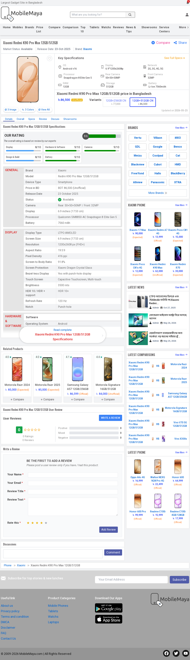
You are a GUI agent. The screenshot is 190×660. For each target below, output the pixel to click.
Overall (20, 119)
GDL (137, 146)
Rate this (14, 522)
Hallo (158, 173)
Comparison (70, 27)
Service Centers (164, 29)
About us (7, 605)
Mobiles (18, 27)
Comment (113, 552)
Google (157, 146)
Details (9, 119)
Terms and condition (15, 616)
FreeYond (137, 173)
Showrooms (149, 27)
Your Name (15, 474)
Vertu (137, 137)
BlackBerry (178, 173)
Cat (178, 155)
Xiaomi (87, 49)
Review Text (16, 499)
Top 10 (82, 29)
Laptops (53, 622)
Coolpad (157, 155)
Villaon (157, 137)
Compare (55, 27)
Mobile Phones (58, 605)
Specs (31, 119)
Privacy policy (10, 611)
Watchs (106, 27)
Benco (178, 146)
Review (43, 119)
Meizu (138, 155)
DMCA (5, 622)
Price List (39, 29)
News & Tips (131, 29)
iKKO (178, 137)
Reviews (118, 27)
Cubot (158, 164)
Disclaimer (8, 627)
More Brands (157, 193)
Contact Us (8, 638)
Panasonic (157, 182)
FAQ (3, 633)
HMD (178, 164)
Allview (137, 182)
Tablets (94, 27)
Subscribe (179, 579)
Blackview (137, 164)
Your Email (15, 482)
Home (7, 27)
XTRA (177, 182)
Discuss (55, 119)
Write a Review (110, 417)
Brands (29, 27)
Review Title (16, 491)
